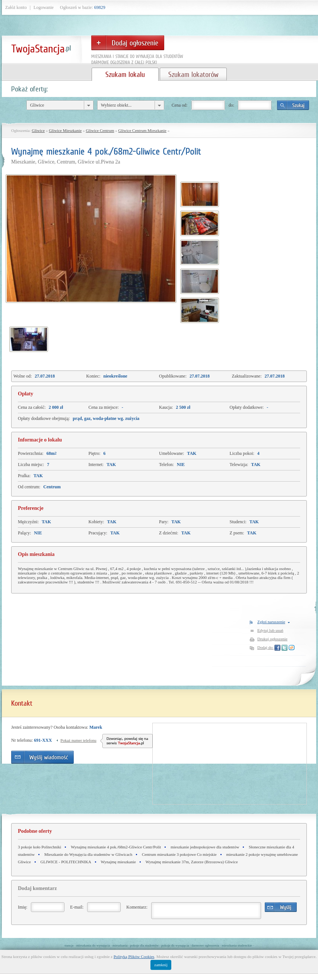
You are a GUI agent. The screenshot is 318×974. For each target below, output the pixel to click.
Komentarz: (136, 907)
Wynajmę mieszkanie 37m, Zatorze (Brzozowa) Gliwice (192, 862)
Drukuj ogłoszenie (272, 639)
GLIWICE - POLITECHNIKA (66, 862)
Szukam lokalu (125, 74)
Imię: (22, 907)
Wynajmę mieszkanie (118, 862)
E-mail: (76, 907)
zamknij (160, 964)
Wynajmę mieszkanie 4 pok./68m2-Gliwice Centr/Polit (116, 847)
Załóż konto (16, 7)
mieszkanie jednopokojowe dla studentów (205, 847)
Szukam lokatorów (193, 74)
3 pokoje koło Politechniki (39, 847)
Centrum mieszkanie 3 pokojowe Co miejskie (179, 854)
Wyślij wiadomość (42, 757)
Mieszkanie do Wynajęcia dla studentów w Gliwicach (88, 854)
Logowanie (44, 7)
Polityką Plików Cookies (134, 956)
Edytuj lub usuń (270, 630)
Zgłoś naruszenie (271, 621)
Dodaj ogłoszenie (127, 42)
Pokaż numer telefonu (78, 740)
